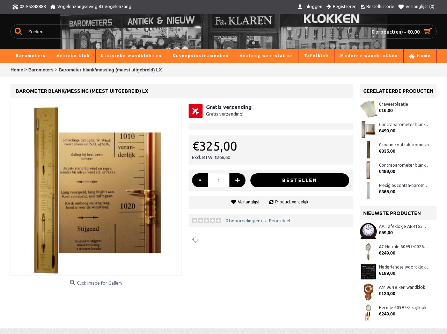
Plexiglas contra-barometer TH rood (404, 185)
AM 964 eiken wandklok (402, 287)
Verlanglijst (248, 202)
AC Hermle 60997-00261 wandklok (404, 246)
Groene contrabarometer (404, 144)
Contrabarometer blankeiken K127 (404, 165)
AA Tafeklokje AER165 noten (404, 226)
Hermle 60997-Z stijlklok (402, 307)
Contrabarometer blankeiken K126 (404, 124)
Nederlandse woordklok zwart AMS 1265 (404, 267)
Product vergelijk (291, 202)
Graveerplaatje (393, 104)
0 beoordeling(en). (244, 220)
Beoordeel (279, 220)
